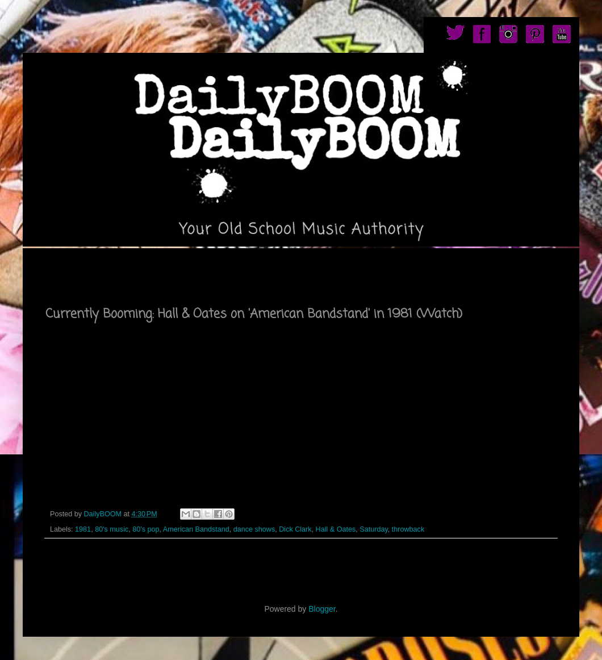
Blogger (321, 608)
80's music (111, 529)
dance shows (254, 529)
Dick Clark (295, 529)
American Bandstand (196, 529)
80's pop (145, 529)
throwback (408, 529)
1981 (83, 529)
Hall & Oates (336, 529)
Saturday (373, 529)
